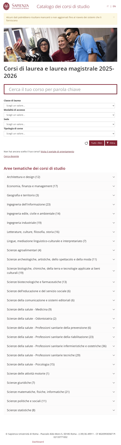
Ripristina (86, 142)
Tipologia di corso (13, 128)
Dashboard (38, 441)
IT (108, 6)
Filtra (111, 142)
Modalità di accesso (14, 109)
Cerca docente (11, 156)
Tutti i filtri (96, 142)
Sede (6, 119)
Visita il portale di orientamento (57, 151)
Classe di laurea (12, 100)
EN (114, 6)
